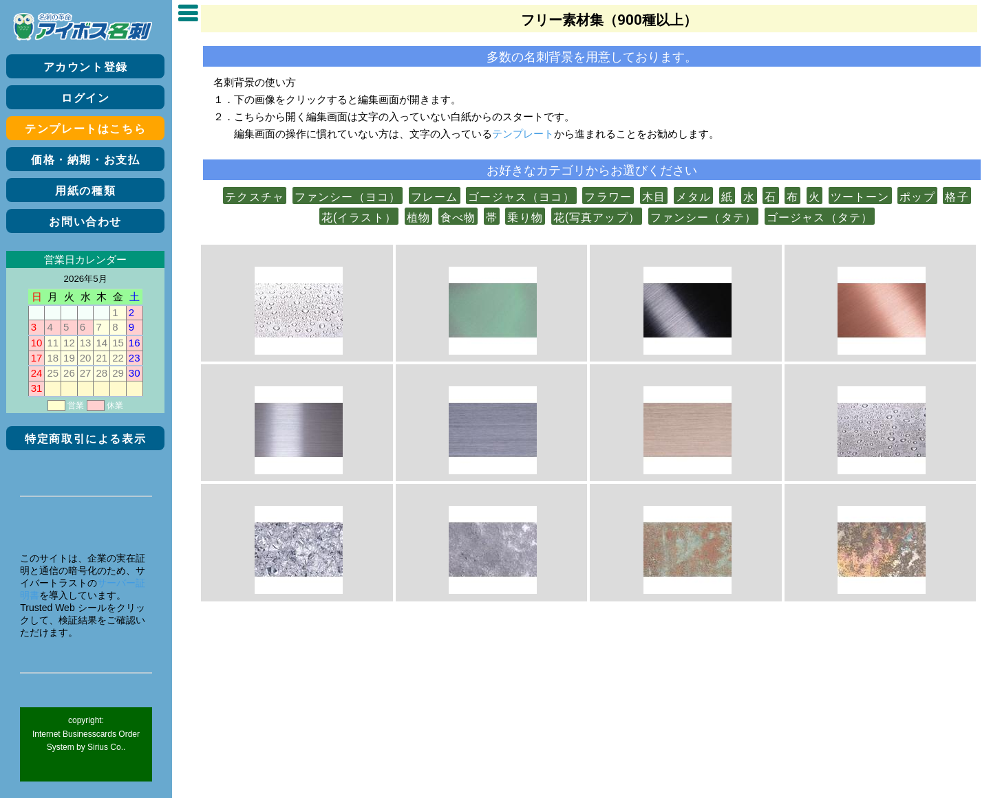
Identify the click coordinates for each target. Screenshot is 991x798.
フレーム (434, 196)
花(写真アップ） (596, 217)
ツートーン (860, 196)
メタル (694, 196)
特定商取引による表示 (85, 439)
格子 (956, 196)
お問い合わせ (85, 222)
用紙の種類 (85, 191)
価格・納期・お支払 (85, 160)
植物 (418, 217)
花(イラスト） (358, 217)
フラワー (608, 196)
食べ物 (458, 217)
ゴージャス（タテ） (820, 217)
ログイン (85, 98)
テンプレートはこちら (85, 129)
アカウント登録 (85, 67)
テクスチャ (254, 196)
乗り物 (525, 217)
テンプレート (523, 133)
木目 (653, 196)
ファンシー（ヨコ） (348, 196)
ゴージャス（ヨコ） (521, 196)
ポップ (917, 196)
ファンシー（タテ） (703, 217)
